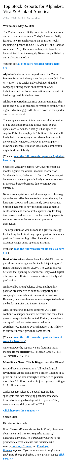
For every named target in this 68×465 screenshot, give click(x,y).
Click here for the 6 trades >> (21, 410)
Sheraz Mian (33, 18)
